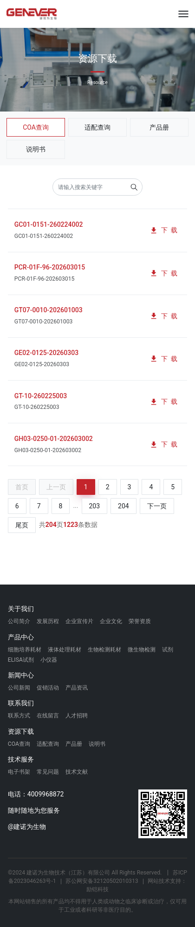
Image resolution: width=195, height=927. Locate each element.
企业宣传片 (79, 621)
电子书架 (19, 772)
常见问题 (48, 772)
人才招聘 (76, 715)
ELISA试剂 (21, 660)
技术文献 (76, 772)
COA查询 (36, 127)
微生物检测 (142, 649)
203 (94, 506)
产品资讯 (76, 687)
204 (123, 506)
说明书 (36, 149)
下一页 (157, 506)
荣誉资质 (140, 621)
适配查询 (97, 127)
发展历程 (48, 621)
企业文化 (111, 621)
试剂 (167, 649)
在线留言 (48, 715)
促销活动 (48, 687)
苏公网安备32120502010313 (101, 881)
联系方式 (19, 715)
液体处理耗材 (64, 649)
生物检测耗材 (104, 649)
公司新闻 (19, 687)
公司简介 (19, 621)
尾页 (21, 525)
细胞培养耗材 (24, 649)
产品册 (159, 127)
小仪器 (48, 660)
